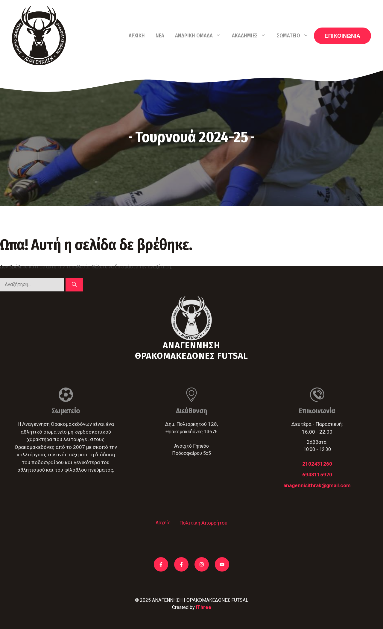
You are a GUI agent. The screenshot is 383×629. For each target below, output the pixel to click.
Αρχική (137, 35)
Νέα (160, 35)
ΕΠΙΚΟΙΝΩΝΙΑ (342, 35)
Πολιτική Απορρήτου (203, 523)
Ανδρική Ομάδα (201, 36)
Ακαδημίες (251, 36)
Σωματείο (295, 36)
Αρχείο (163, 522)
